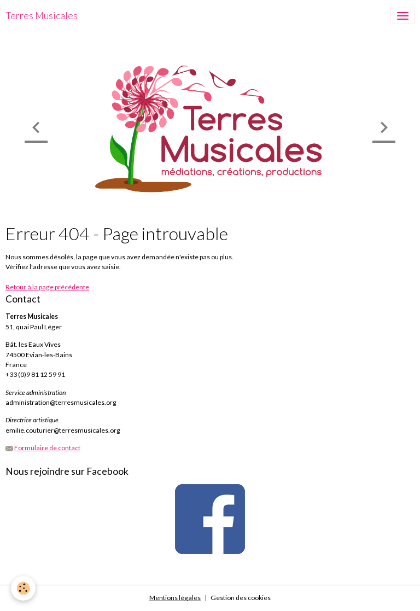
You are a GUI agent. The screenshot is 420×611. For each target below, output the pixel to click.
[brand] (41, 16)
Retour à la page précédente (47, 287)
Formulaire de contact (47, 448)
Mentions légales (175, 597)
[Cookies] (23, 588)
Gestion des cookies (241, 597)
